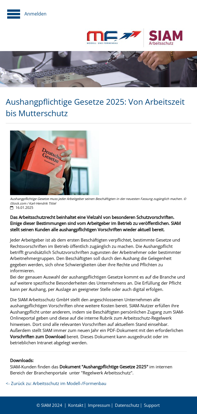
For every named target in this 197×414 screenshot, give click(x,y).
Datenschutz (127, 405)
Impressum (99, 405)
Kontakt (75, 405)
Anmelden (35, 14)
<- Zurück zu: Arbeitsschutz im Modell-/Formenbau (56, 383)
